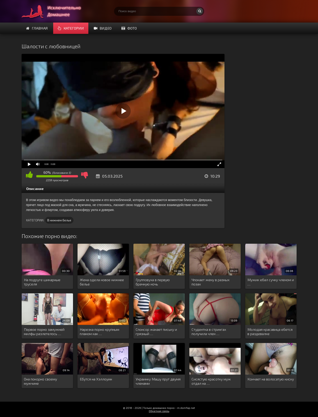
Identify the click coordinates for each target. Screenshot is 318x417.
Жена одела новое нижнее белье (102, 282)
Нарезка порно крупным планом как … (99, 331)
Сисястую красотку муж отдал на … (211, 381)
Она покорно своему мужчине (40, 381)
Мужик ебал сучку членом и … (270, 282)
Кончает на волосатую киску (270, 379)
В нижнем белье (59, 220)
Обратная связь (159, 410)
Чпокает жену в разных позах (210, 282)
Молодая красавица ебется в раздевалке (270, 331)
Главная (37, 28)
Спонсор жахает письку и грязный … (156, 331)
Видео (103, 28)
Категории (71, 28)
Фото (129, 28)
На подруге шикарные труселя (42, 282)
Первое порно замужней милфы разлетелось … (44, 331)
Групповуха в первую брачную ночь (153, 282)
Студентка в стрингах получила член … (209, 331)
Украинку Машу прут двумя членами (158, 381)
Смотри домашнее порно (55, 11)
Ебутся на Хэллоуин (96, 379)
